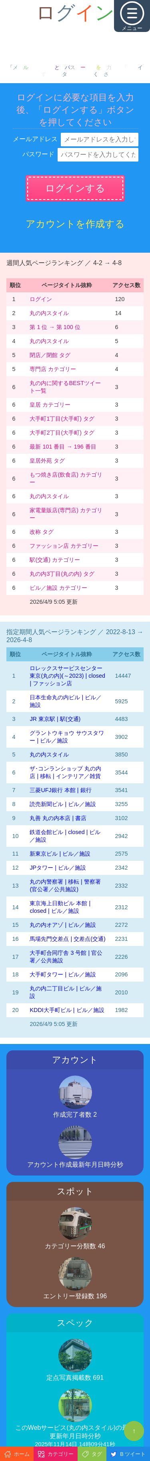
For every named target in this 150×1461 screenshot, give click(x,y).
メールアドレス (35, 139)
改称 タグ (42, 532)
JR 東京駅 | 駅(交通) (55, 719)
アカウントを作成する (75, 223)
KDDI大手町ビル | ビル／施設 (67, 1010)
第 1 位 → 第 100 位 (55, 327)
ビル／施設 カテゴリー (58, 588)
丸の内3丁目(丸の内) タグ (62, 574)
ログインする (75, 188)
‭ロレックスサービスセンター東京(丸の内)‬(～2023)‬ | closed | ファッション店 (67, 676)
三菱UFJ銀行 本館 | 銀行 (60, 790)
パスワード (38, 154)
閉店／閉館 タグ (50, 355)
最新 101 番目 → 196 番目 (63, 446)
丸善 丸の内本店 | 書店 (58, 818)
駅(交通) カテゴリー (55, 560)
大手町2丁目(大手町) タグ (62, 432)
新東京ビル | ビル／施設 (60, 853)
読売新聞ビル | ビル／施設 (63, 804)
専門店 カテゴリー (53, 369)
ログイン (41, 299)
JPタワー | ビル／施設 (58, 867)
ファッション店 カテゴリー (64, 546)
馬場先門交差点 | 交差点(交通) (67, 939)
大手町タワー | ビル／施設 (63, 974)
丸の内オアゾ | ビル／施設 (63, 925)
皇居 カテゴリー (50, 404)
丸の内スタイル (49, 313)
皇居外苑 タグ (47, 460)
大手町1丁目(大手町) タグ (62, 418)
